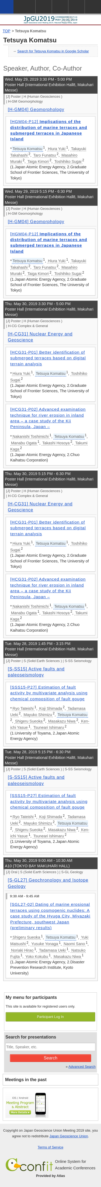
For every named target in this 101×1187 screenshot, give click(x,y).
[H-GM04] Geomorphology (36, 109)
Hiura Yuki (56, 149)
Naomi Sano (74, 944)
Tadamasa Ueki (52, 950)
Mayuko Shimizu (37, 715)
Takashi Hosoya (56, 443)
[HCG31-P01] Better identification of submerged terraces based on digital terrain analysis (48, 358)
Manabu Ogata (24, 443)
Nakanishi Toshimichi (31, 436)
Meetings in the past (26, 1079)
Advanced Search (82, 1067)
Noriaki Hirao (22, 950)
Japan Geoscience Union (69, 1136)
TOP (7, 31)
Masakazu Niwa (62, 721)
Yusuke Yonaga (44, 944)
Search (50, 1058)
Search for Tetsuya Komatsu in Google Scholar (53, 51)
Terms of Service (50, 1147)
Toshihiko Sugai (68, 161)
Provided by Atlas (50, 1176)
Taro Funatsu (44, 155)
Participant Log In (50, 1017)
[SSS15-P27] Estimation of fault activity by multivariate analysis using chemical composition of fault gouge (49, 693)
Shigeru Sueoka (29, 721)
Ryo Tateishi (23, 708)
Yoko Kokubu (36, 956)
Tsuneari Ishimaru (48, 727)
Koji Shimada (50, 708)
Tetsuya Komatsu (30, 31)
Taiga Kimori (38, 161)
